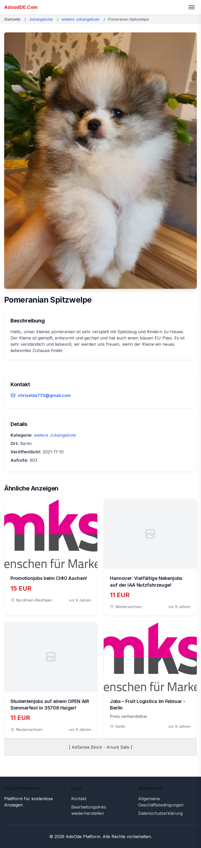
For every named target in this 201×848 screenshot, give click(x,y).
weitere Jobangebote (80, 19)
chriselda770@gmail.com (44, 395)
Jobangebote (41, 19)
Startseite (12, 19)
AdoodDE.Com (21, 7)
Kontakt (78, 798)
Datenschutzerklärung (160, 813)
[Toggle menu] (191, 7)
